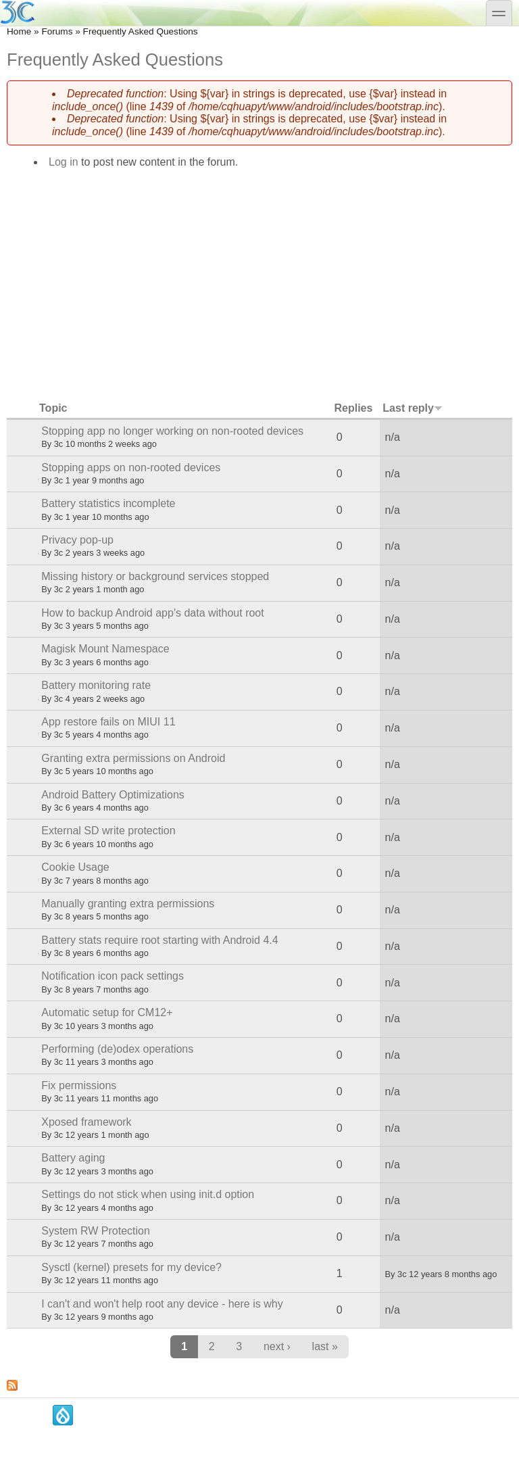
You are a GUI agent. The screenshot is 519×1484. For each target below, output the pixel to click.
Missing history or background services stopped (155, 576)
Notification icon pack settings (112, 976)
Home (19, 31)
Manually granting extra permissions (127, 903)
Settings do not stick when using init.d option (147, 1194)
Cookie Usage (75, 867)
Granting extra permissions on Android (133, 758)
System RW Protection (95, 1231)
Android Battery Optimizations (112, 794)
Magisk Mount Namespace (105, 648)
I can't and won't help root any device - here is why (161, 1304)
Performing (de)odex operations (117, 1049)
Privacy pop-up (77, 540)
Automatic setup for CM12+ (106, 1012)
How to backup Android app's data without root (152, 613)
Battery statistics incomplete (108, 503)
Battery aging (73, 1158)
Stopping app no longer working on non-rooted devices (172, 431)
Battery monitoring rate (96, 685)
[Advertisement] (259, 280)
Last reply (412, 408)
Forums (56, 31)
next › (277, 1346)
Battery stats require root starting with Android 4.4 (159, 940)
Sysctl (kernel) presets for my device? (131, 1267)
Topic (53, 408)
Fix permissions (78, 1085)
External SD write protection (108, 830)
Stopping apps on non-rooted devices (130, 467)
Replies (353, 408)
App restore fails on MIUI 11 (108, 721)
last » (325, 1346)
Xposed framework (86, 1122)
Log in (63, 162)
